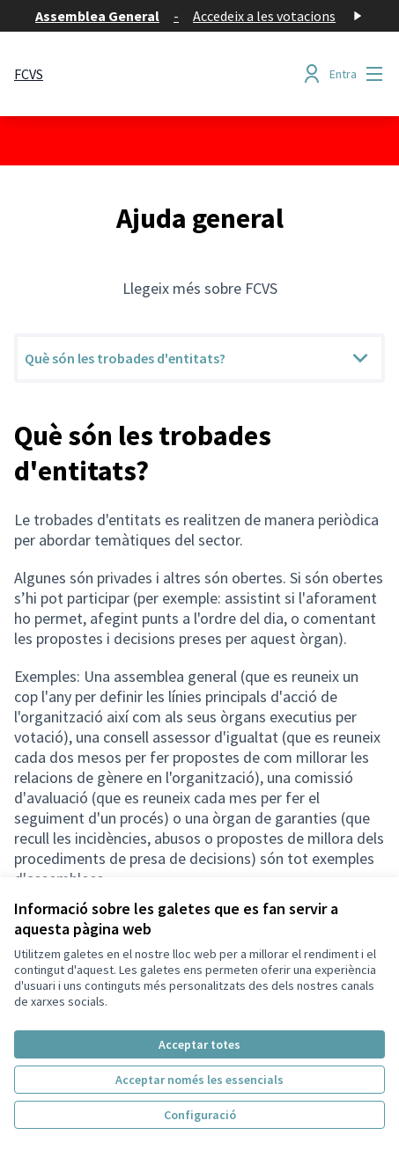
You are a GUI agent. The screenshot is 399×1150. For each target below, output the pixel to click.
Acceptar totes (199, 1044)
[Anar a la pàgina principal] (28, 74)
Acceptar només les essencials (199, 1080)
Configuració (200, 1115)
